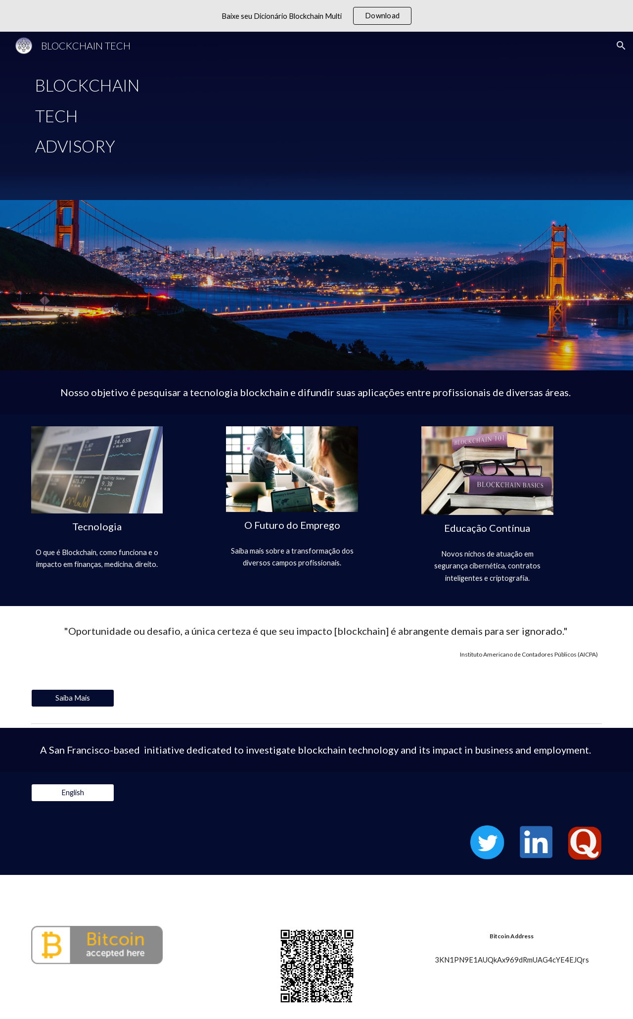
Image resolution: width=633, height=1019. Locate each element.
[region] (316, 16)
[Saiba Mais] (73, 697)
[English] (73, 792)
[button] (621, 45)
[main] (316, 115)
